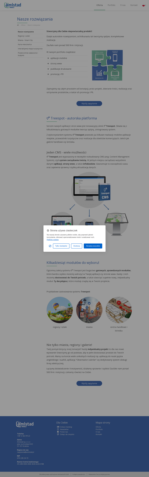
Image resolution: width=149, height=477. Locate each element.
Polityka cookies (53, 240)
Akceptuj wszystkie (93, 246)
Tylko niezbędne (61, 246)
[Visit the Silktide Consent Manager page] (50, 246)
